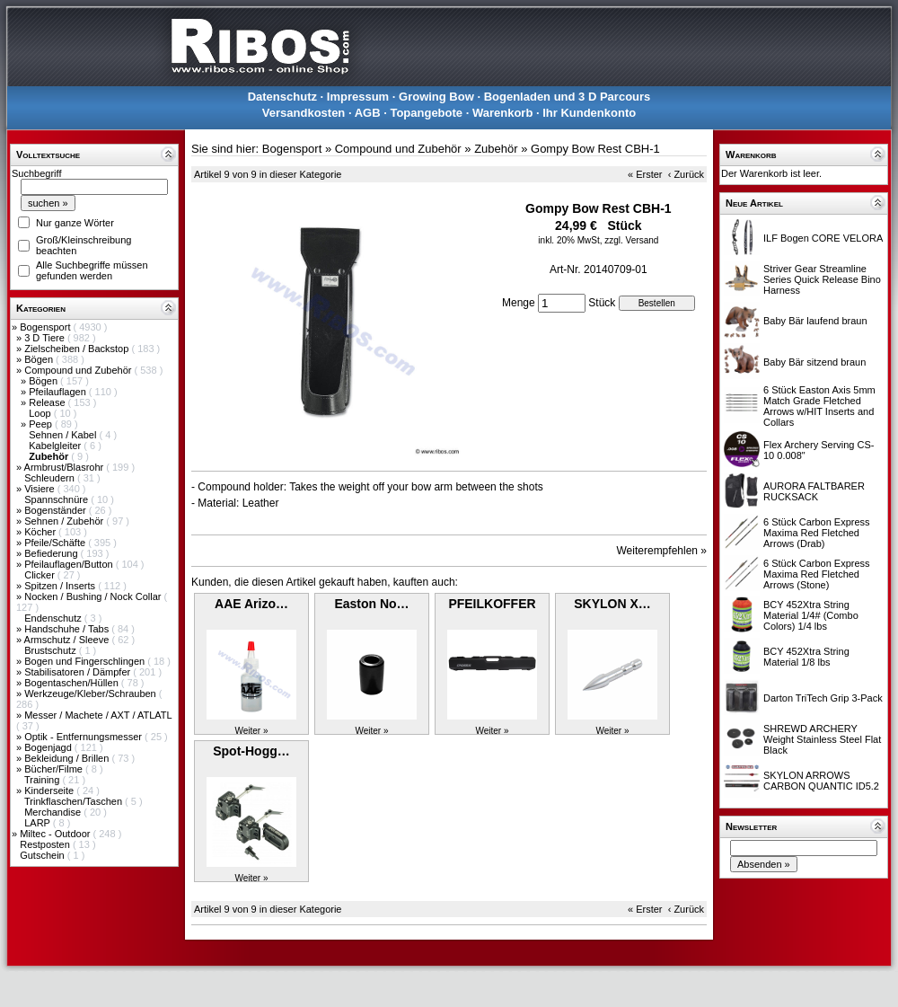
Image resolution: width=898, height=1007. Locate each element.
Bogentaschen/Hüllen (72, 682)
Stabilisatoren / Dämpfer (78, 672)
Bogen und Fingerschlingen (85, 661)
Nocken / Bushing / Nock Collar (93, 596)
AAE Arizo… (251, 603)
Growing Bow (436, 96)
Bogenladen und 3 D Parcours (567, 96)
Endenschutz (54, 618)
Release (48, 402)
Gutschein (43, 855)
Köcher (41, 531)
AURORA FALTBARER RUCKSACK (814, 491)
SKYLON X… (612, 603)
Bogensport (46, 327)
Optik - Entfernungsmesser (84, 736)
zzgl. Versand (631, 240)
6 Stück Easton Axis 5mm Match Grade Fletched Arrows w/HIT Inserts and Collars (819, 406)
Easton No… (371, 603)
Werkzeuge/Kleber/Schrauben (91, 693)
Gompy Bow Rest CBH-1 (595, 148)
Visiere (40, 488)
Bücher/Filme (54, 769)
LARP (38, 822)
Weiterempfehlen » (662, 550)
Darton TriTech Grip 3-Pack (823, 698)
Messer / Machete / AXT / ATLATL (98, 715)
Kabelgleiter (56, 445)
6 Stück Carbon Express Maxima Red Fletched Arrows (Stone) (816, 574)
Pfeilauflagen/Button (70, 564)
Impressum (358, 96)
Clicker (40, 575)
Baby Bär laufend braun (815, 320)
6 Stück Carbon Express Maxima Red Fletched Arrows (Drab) (816, 533)
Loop (41, 413)
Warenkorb (502, 112)
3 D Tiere (45, 337)
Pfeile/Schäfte (56, 542)
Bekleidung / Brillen (67, 758)
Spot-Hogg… (251, 751)
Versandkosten (304, 112)
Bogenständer (56, 510)
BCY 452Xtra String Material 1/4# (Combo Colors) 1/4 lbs (810, 615)
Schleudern (50, 478)
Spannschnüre (57, 499)
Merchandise (54, 812)
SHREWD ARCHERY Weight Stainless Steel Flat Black (822, 739)
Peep (42, 424)
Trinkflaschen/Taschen (74, 801)
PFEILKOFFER (491, 603)
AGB (368, 112)
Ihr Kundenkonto (589, 112)
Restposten (46, 844)
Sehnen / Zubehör (65, 521)
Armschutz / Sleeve (68, 639)
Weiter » (251, 731)
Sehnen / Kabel (64, 434)
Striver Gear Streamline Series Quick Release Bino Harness (822, 279)
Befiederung (52, 553)
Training (43, 779)
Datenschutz (282, 96)
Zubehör (495, 148)
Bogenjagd (49, 747)
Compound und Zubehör (79, 370)
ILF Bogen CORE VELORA (823, 238)
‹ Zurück (686, 174)
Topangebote (426, 112)
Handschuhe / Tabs (67, 628)
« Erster (645, 174)
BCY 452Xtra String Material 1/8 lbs (806, 656)
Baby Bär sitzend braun (814, 362)
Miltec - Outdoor (56, 833)
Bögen (40, 359)
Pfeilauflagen (59, 391)
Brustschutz (51, 650)
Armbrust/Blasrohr (65, 467)
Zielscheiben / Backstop (77, 348)
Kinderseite (50, 790)
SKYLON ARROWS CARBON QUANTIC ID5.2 (821, 780)
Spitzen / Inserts (61, 585)
